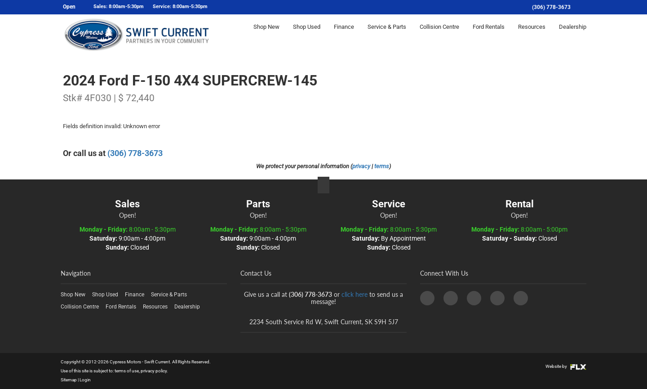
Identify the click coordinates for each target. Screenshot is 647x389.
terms (381, 166)
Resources (531, 34)
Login (85, 379)
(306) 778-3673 (551, 7)
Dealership (572, 34)
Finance (344, 34)
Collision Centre (439, 34)
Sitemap (69, 379)
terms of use (127, 370)
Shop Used (306, 34)
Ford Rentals (489, 34)
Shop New (266, 34)
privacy (361, 166)
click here (354, 294)
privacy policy (154, 370)
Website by (565, 366)
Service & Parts (387, 34)
